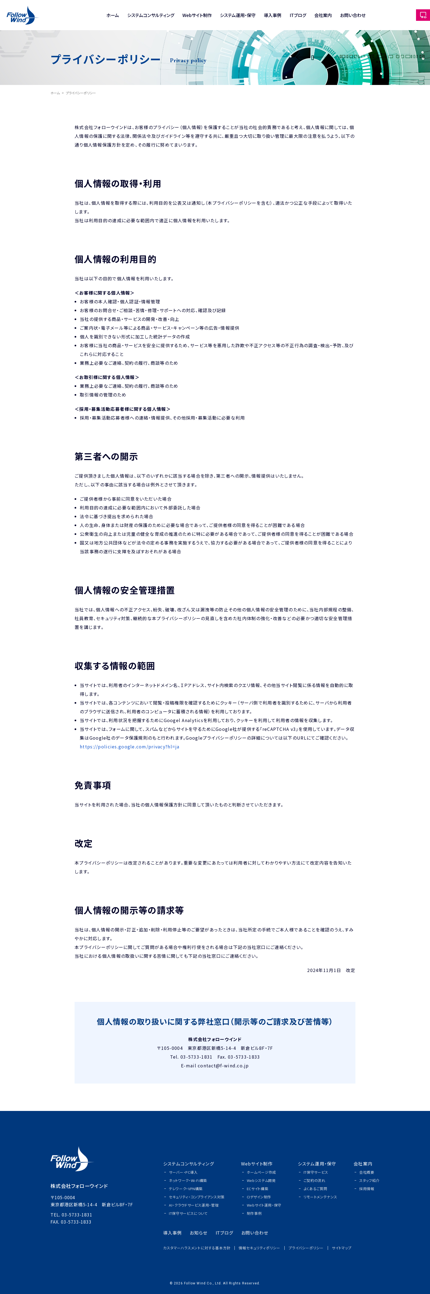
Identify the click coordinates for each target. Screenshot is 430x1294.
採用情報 (366, 1188)
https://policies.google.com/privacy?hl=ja (129, 746)
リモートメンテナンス (320, 1196)
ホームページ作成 (261, 1172)
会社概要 (366, 1172)
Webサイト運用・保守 (264, 1205)
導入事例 (272, 15)
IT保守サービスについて (188, 1213)
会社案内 (323, 15)
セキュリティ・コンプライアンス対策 (197, 1196)
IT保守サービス (316, 1172)
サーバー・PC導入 (183, 1172)
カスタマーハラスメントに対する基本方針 (196, 1247)
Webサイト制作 (197, 15)
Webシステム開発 (261, 1180)
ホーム (112, 15)
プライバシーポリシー (306, 1247)
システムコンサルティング (150, 15)
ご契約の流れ (315, 1180)
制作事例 (254, 1213)
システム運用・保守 (238, 15)
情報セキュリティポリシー (259, 1247)
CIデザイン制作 (259, 1196)
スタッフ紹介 (369, 1180)
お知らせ (198, 1232)
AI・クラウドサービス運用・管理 (194, 1205)
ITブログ (298, 15)
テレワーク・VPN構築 (186, 1188)
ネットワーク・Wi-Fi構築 (188, 1180)
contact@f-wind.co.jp (223, 1065)
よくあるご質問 (315, 1188)
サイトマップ (342, 1247)
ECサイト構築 (257, 1188)
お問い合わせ (353, 15)
